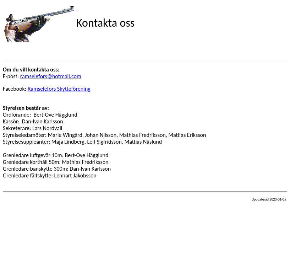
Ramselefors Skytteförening (59, 88)
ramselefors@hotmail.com (50, 76)
